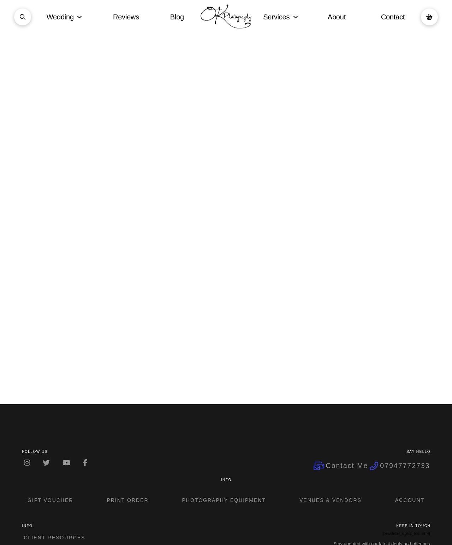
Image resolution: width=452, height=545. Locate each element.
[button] (22, 16)
